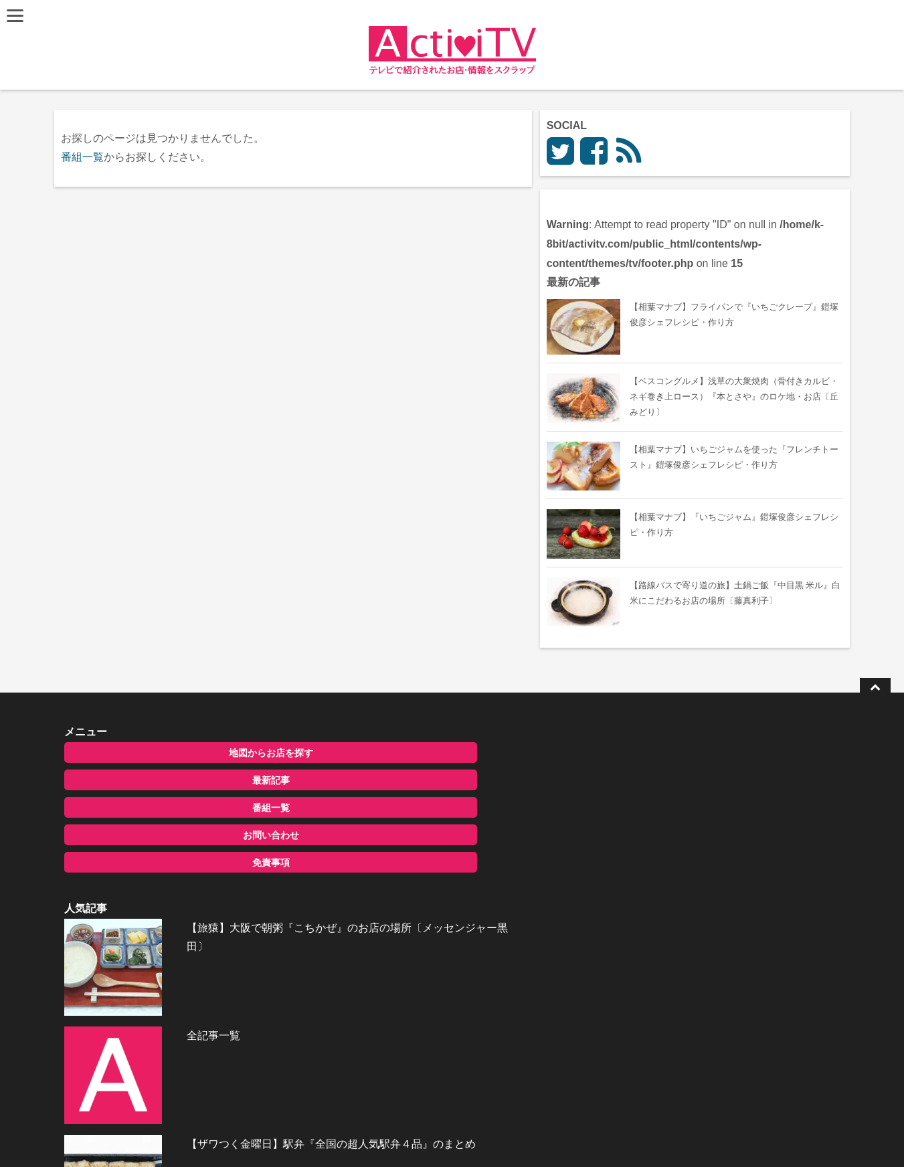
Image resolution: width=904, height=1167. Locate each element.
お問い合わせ (173, 844)
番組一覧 (85, 157)
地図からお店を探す (172, 762)
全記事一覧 (424, 821)
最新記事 (172, 789)
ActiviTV (421, 1136)
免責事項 (172, 872)
